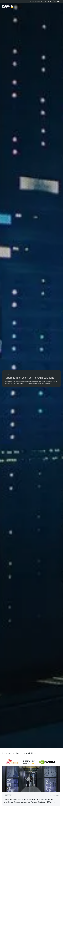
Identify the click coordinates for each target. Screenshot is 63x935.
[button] (57, 1)
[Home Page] (7, 6)
